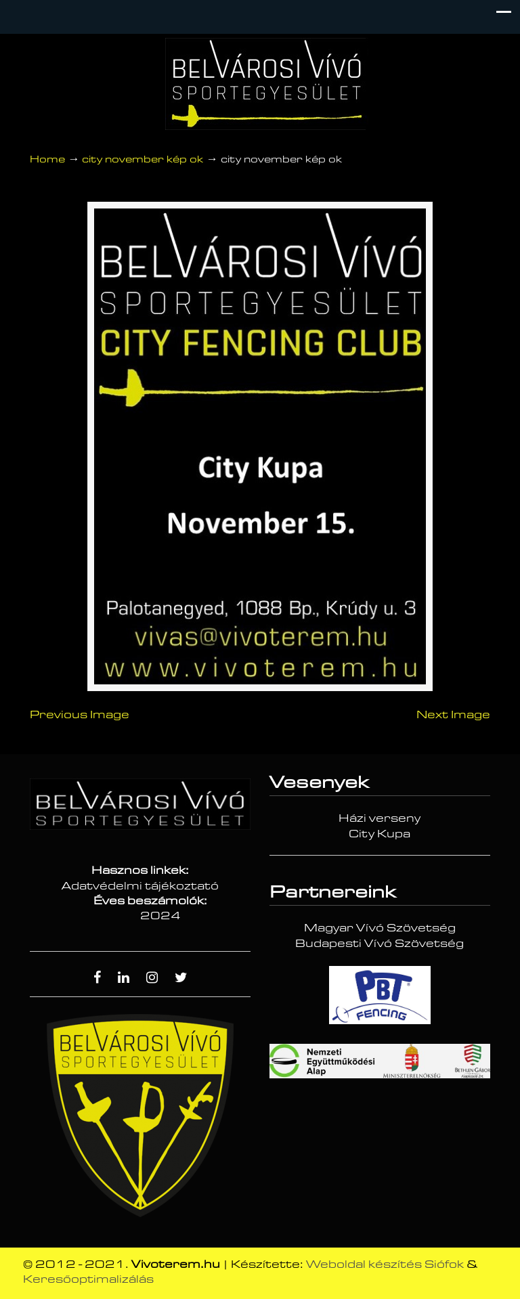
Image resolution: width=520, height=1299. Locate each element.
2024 (160, 920)
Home (47, 159)
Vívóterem (267, 84)
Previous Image (79, 718)
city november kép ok (142, 159)
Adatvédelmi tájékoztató (140, 889)
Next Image (453, 718)
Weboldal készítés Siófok (385, 1268)
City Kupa (379, 837)
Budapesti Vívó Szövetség (379, 947)
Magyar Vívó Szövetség (380, 932)
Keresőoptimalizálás (88, 1283)
